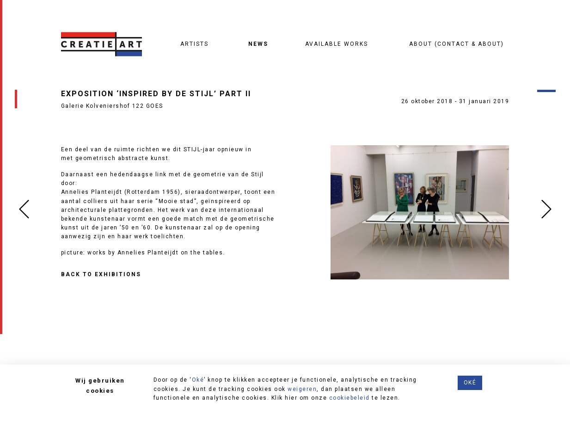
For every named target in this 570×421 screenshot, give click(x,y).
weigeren (302, 389)
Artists (194, 44)
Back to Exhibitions (101, 275)
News (258, 44)
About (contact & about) (456, 44)
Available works (336, 44)
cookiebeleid (349, 398)
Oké (198, 380)
